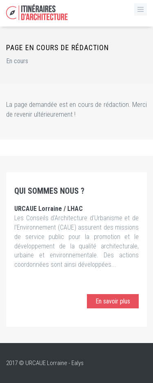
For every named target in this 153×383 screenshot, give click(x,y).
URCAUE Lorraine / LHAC (48, 209)
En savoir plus (112, 301)
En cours (17, 61)
